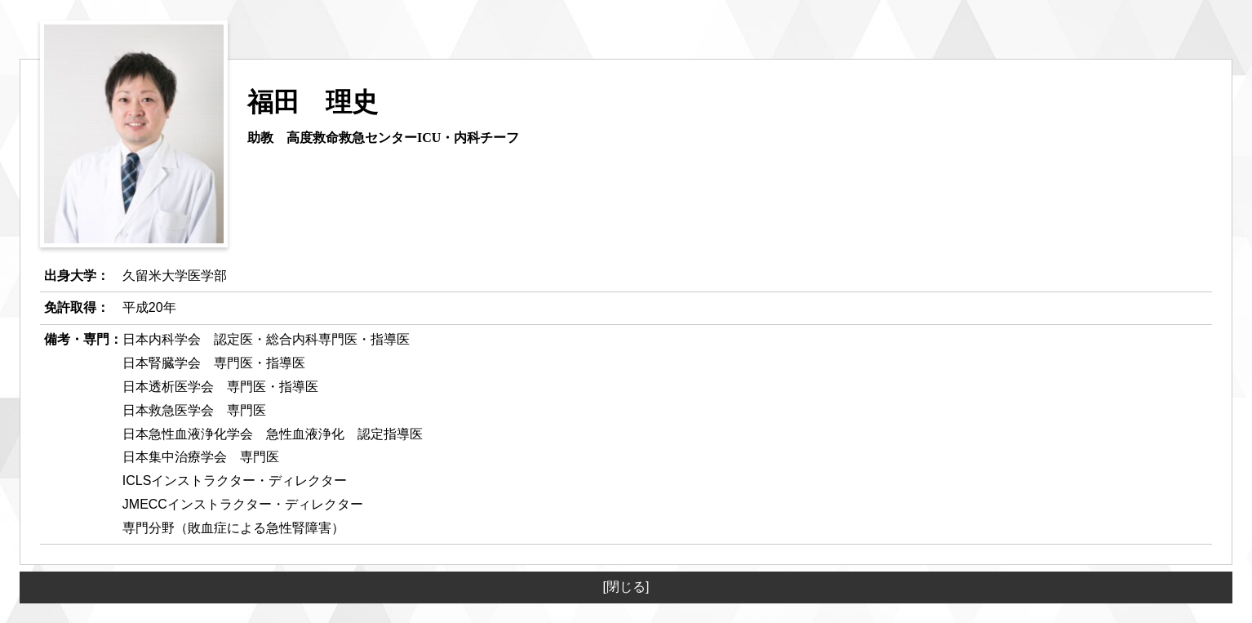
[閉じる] (626, 587)
